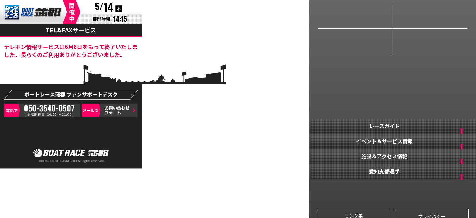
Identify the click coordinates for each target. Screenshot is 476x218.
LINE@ (450, 191)
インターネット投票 (430, 41)
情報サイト (430, 16)
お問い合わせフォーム (109, 110)
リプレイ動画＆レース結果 (355, 41)
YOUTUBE (411, 191)
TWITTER (373, 191)
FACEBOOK (335, 191)
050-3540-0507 (42, 110)
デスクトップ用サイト (71, 136)
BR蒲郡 (33, 13)
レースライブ (355, 16)
